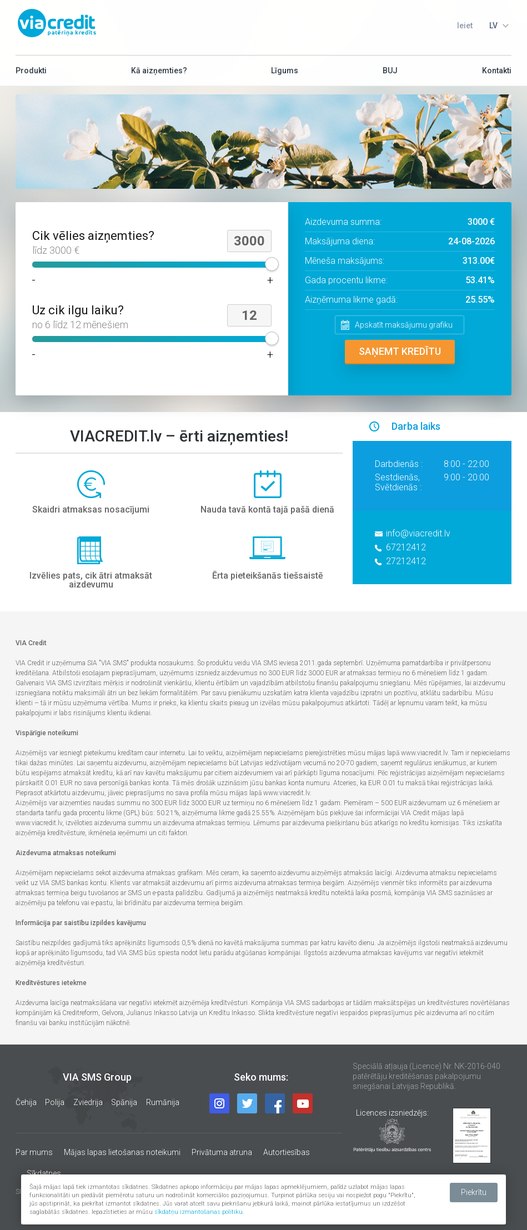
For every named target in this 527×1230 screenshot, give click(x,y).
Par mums (34, 1152)
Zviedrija (88, 1102)
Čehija (26, 1102)
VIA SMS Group (97, 1077)
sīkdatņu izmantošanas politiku (198, 1212)
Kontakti (496, 74)
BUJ (390, 74)
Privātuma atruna (222, 1152)
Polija (54, 1102)
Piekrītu (473, 1192)
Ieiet (465, 25)
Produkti (31, 74)
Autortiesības (286, 1152)
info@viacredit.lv (418, 533)
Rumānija (162, 1102)
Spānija (124, 1102)
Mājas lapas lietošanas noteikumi (122, 1152)
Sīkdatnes (44, 1173)
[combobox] (497, 25)
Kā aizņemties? (159, 74)
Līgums (284, 74)
